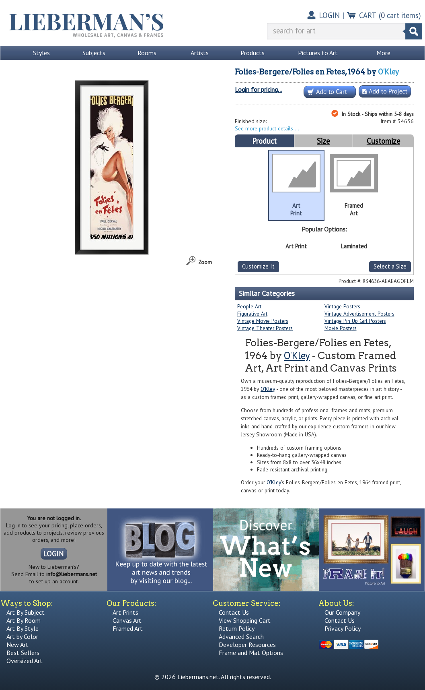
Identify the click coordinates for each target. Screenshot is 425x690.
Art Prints (125, 612)
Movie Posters (340, 328)
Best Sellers (22, 653)
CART (367, 15)
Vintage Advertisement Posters (359, 313)
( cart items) (400, 15)
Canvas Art (127, 620)
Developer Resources (247, 644)
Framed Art (128, 628)
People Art (249, 306)
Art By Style (22, 628)
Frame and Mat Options (251, 653)
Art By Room (23, 620)
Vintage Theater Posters (265, 328)
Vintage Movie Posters (262, 320)
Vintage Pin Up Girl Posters (355, 320)
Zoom (205, 262)
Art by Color (22, 636)
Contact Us (234, 612)
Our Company (342, 612)
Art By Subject (25, 612)
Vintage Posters (342, 306)
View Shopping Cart (245, 620)
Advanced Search (241, 636)
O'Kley (388, 71)
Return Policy (237, 628)
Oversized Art (24, 661)
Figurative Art (252, 313)
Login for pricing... (258, 89)
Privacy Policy (342, 628)
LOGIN (329, 15)
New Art (17, 644)
